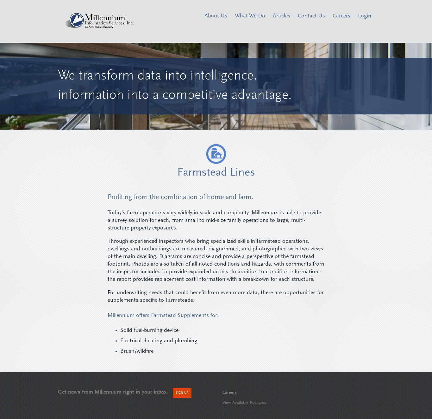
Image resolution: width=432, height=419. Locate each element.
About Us (215, 16)
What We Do (250, 16)
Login (364, 16)
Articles (281, 16)
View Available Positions (244, 403)
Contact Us (311, 16)
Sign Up (182, 393)
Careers (341, 16)
